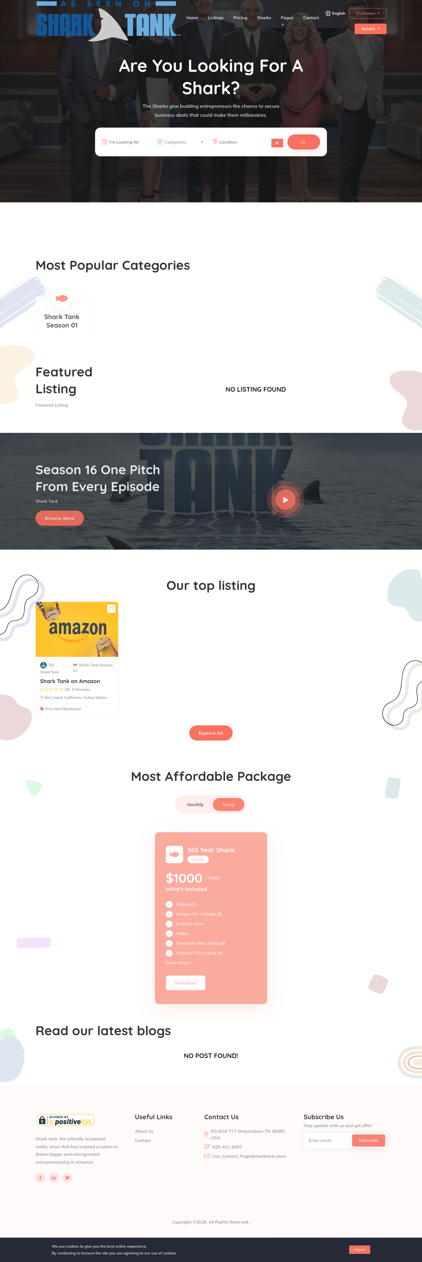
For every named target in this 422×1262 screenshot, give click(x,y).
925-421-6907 (227, 1158)
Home (192, 17)
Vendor (369, 28)
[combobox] (184, 142)
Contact (311, 17)
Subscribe (368, 1151)
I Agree (359, 1249)
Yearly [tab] (228, 816)
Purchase (185, 998)
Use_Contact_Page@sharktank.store (249, 1167)
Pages (287, 20)
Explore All (211, 733)
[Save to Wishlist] (111, 620)
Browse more (59, 529)
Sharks (264, 17)
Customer (366, 13)
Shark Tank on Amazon (70, 692)
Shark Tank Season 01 (93, 679)
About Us (144, 1142)
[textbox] (184, 142)
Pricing (240, 17)
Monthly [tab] (195, 816)
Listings (216, 17)
